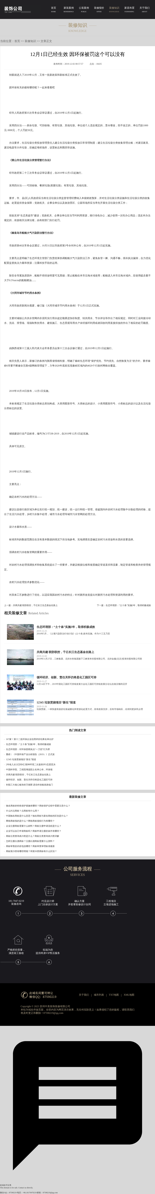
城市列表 (99, 994)
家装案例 (68, 10)
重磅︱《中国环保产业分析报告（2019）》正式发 (30, 754)
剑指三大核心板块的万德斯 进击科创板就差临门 (29, 785)
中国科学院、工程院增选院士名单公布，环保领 (29, 769)
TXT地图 (114, 994)
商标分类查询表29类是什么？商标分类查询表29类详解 (32, 836)
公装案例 (83, 10)
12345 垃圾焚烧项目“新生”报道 (21, 759)
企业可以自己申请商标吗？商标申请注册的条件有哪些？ (33, 831)
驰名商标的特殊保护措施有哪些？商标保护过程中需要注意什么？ (38, 806)
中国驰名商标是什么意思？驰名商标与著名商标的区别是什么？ (37, 816)
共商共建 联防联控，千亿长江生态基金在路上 (35, 605)
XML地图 (129, 994)
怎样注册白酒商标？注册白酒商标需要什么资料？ (30, 841)
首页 (53, 10)
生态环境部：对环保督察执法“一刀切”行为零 (28, 749)
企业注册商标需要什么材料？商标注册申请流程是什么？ (33, 826)
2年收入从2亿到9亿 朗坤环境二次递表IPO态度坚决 (30, 764)
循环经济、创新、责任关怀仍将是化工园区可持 (29, 780)
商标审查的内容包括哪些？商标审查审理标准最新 (30, 846)
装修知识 (114, 10)
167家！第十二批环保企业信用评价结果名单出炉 (30, 739)
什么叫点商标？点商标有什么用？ (22, 811)
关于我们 (144, 10)
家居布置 (129, 10)
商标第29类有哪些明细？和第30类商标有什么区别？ (31, 851)
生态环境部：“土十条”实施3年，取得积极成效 (128, 605)
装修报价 (99, 10)
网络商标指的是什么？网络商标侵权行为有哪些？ (30, 821)
